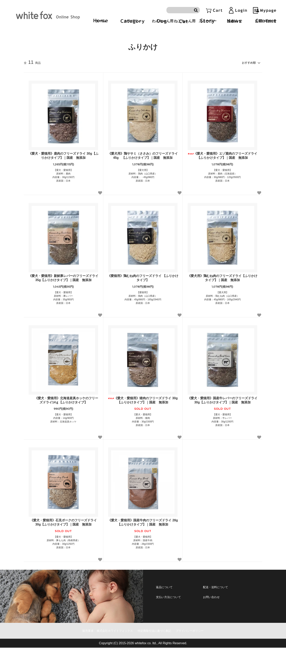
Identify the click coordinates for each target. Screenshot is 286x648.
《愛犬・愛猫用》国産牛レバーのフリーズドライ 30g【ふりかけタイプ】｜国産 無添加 (222, 400)
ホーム (27, 34)
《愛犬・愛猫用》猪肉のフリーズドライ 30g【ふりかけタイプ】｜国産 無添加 (143, 400)
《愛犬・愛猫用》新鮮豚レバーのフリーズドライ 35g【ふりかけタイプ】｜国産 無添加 (63, 278)
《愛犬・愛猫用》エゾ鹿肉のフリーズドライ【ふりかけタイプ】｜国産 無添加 (222, 155)
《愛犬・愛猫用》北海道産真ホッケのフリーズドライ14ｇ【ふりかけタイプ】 (63, 400)
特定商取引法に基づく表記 (157, 631)
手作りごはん (44, 34)
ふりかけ (62, 34)
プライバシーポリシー (201, 631)
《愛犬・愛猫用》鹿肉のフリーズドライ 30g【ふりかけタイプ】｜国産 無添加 (63, 155)
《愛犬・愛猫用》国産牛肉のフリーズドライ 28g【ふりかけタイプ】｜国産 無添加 (143, 522)
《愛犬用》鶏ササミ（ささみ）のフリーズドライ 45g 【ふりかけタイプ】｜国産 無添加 (143, 155)
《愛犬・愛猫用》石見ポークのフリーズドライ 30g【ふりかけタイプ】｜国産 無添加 (63, 522)
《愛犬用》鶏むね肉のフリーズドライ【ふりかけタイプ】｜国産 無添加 (222, 278)
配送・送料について (223, 587)
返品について (169, 587)
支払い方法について (176, 598)
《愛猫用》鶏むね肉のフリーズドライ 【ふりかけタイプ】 (142, 278)
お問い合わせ (216, 598)
